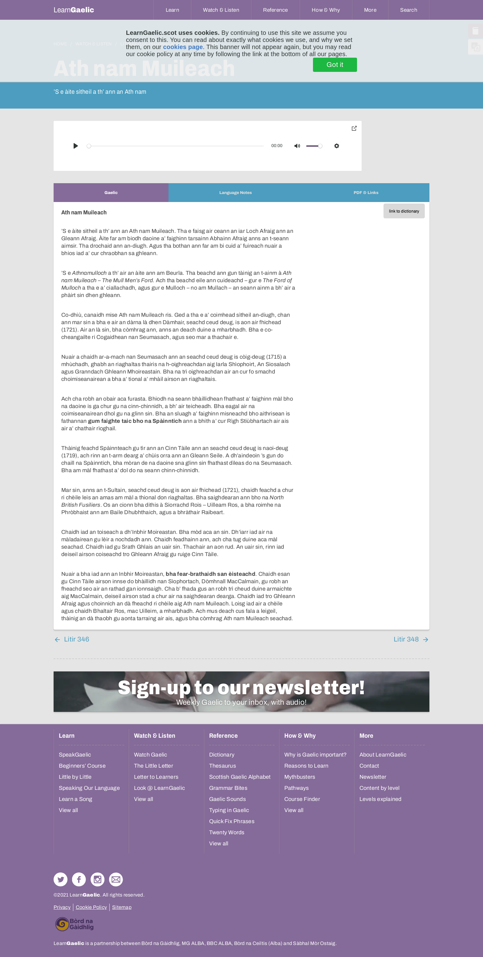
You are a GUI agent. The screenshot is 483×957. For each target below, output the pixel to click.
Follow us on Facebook (79, 879)
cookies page (183, 46)
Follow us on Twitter (60, 879)
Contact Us (116, 879)
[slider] (175, 146)
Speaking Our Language (89, 788)
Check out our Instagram (97, 879)
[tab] (111, 192)
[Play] (75, 145)
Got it (335, 64)
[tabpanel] (241, 416)
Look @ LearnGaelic (159, 788)
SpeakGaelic (75, 755)
